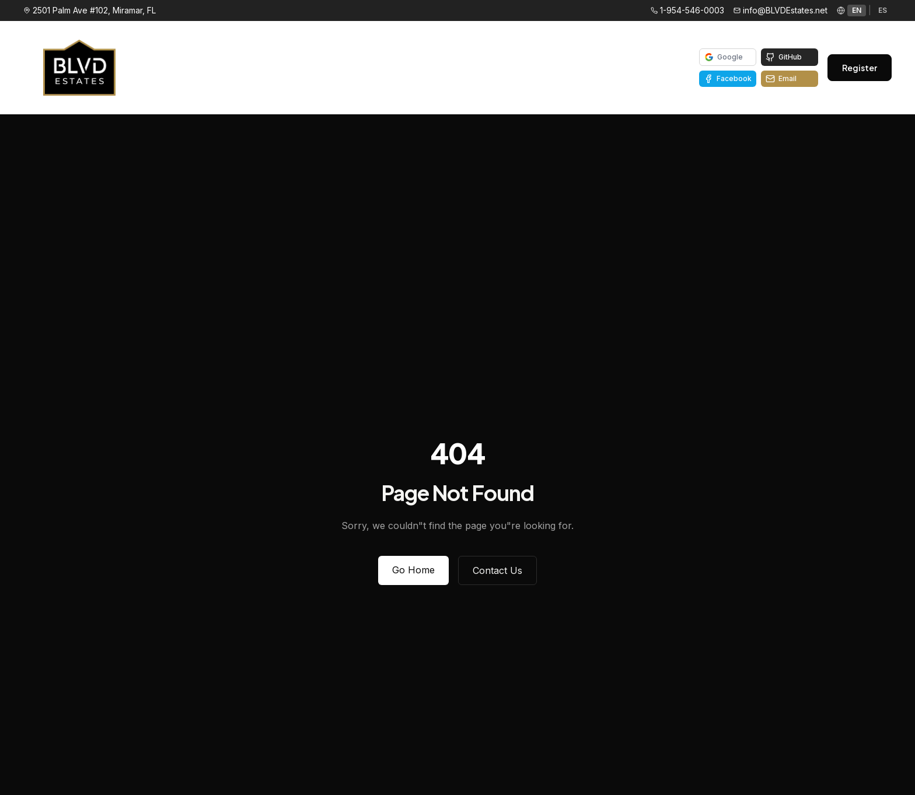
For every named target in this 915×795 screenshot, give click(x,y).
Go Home (413, 570)
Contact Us (497, 570)
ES (882, 10)
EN (856, 10)
